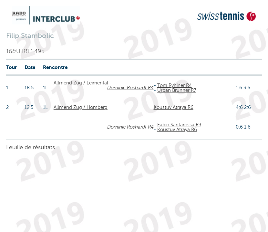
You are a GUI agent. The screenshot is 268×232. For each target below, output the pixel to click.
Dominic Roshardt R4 (130, 87)
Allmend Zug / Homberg (81, 107)
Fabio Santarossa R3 (179, 124)
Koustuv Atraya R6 (173, 107)
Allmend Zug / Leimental (81, 82)
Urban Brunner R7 (176, 90)
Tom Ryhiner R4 (174, 85)
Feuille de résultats (30, 147)
